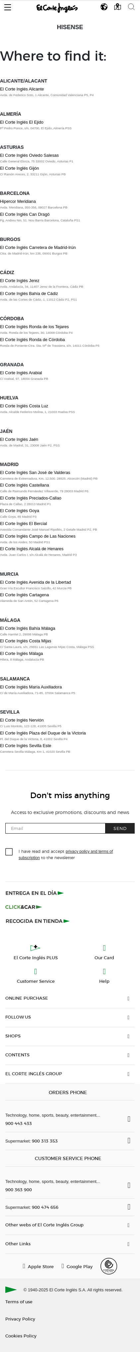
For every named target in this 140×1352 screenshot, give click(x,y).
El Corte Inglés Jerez (19, 280)
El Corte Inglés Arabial (21, 372)
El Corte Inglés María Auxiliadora (31, 686)
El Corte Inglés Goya (19, 510)
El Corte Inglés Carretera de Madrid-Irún (38, 247)
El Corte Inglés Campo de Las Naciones (38, 536)
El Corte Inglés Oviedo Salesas (29, 155)
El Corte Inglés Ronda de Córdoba (32, 339)
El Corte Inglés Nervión (22, 720)
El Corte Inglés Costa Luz (24, 405)
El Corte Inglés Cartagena (24, 594)
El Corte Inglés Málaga (21, 653)
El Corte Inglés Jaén (19, 439)
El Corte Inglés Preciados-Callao (30, 498)
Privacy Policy (20, 1319)
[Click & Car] (23, 907)
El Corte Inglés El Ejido (21, 122)
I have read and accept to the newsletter (66, 854)
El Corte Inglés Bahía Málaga (27, 628)
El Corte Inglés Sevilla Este (25, 745)
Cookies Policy (20, 1335)
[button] (7, 6)
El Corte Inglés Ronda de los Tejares (34, 326)
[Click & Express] (35, 893)
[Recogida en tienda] (37, 921)
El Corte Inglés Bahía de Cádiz (29, 293)
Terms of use (19, 1301)
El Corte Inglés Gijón (19, 168)
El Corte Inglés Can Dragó (24, 214)
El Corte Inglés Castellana (24, 485)
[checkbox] (9, 852)
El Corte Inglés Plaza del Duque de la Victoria (43, 733)
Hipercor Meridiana (18, 201)
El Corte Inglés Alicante (22, 89)
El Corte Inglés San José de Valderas (35, 472)
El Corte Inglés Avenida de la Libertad (35, 582)
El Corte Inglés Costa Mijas (25, 640)
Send (120, 828)
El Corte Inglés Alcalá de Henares (31, 548)
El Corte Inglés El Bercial (23, 523)
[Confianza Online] (109, 1266)
